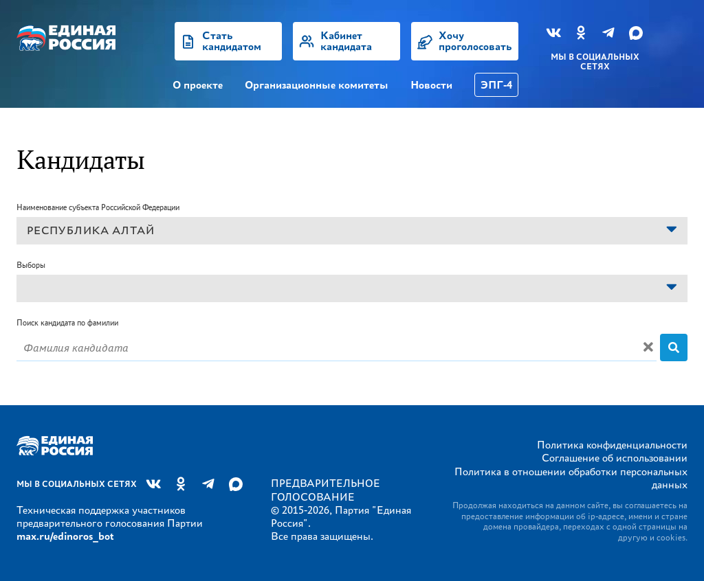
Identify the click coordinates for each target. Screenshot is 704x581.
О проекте (198, 84)
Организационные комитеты (316, 84)
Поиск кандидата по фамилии (67, 322)
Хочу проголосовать (475, 41)
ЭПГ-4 (496, 84)
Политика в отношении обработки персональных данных (571, 478)
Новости (431, 84)
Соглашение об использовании (615, 457)
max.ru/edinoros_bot (64, 536)
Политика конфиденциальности (612, 444)
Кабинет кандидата (346, 41)
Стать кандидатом (231, 41)
